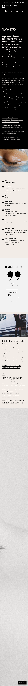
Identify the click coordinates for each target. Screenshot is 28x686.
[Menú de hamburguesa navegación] (25, 6)
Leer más (12, 288)
